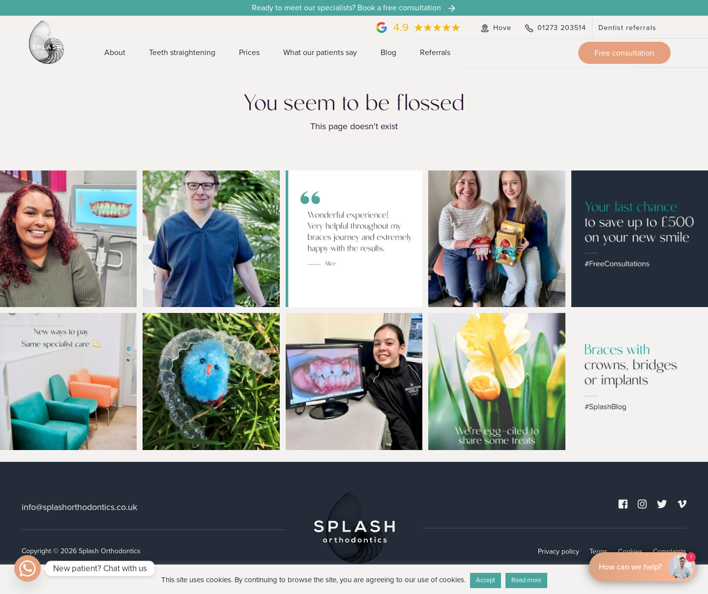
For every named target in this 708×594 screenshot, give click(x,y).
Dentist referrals (627, 28)
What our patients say (320, 52)
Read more (526, 580)
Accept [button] (485, 580)
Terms (599, 551)
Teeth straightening (182, 52)
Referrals (435, 52)
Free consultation (624, 53)
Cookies (630, 551)
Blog (388, 52)
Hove (495, 28)
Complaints (669, 551)
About (114, 52)
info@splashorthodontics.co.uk (79, 506)
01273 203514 (554, 28)
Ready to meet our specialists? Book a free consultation (354, 8)
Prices (249, 52)
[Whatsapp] (27, 568)
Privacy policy (558, 551)
